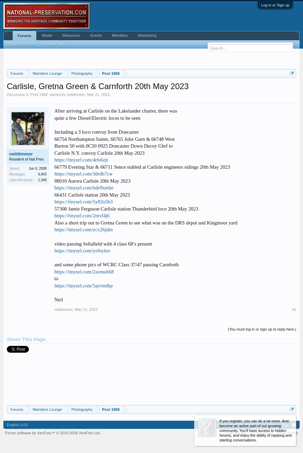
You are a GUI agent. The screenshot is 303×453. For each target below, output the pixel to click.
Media (47, 35)
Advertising (147, 35)
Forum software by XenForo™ (53, 433)
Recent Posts (53, 44)
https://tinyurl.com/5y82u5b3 (83, 201)
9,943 (42, 174)
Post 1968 (39, 95)
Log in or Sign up (275, 5)
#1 (294, 309)
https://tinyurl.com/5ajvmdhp (83, 285)
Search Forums (22, 44)
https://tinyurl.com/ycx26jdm (83, 229)
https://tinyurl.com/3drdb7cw (83, 174)
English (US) (17, 425)
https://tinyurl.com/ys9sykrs (82, 250)
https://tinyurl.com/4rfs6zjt (81, 160)
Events (96, 35)
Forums (24, 36)
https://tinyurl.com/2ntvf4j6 (82, 215)
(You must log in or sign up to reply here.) (262, 329)
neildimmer (76, 95)
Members (120, 35)
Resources (71, 35)
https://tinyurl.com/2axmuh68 (84, 271)
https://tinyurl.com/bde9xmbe (84, 187)
